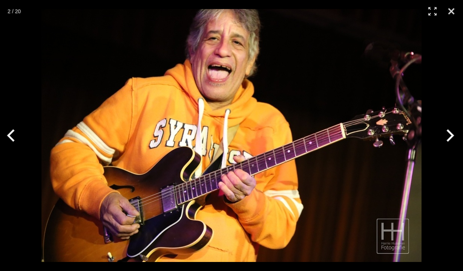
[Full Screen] (432, 11)
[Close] (451, 11)
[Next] (449, 135)
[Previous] (14, 135)
